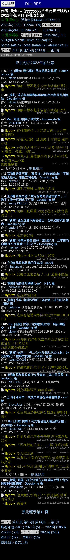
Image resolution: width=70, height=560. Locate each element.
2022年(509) (31, 25)
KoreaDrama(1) (33, 45)
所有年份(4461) (32, 20)
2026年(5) (52, 20)
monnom (14, 247)
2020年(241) (10, 30)
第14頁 (40, 50)
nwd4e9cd (15, 287)
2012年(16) (51, 30)
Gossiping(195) (54, 35)
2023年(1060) (11, 25)
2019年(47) (29, 30)
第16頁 (17, 50)
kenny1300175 (18, 203)
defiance (14, 307)
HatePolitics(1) (57, 45)
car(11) (46, 40)
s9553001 (15, 382)
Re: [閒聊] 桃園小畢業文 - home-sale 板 (33, 119)
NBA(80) (7, 40)
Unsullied (15, 122)
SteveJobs (16, 404)
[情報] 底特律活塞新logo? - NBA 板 (31, 283)
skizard (13, 181)
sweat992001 (17, 359)
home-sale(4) (11, 45)
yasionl (13, 227)
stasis (12, 78)
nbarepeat (15, 266)
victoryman (16, 487)
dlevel (12, 331)
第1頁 (55, 50)
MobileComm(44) (28, 40)
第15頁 (29, 50)
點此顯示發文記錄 (14, 542)
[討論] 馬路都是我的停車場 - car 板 (30, 262)
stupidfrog (15, 428)
